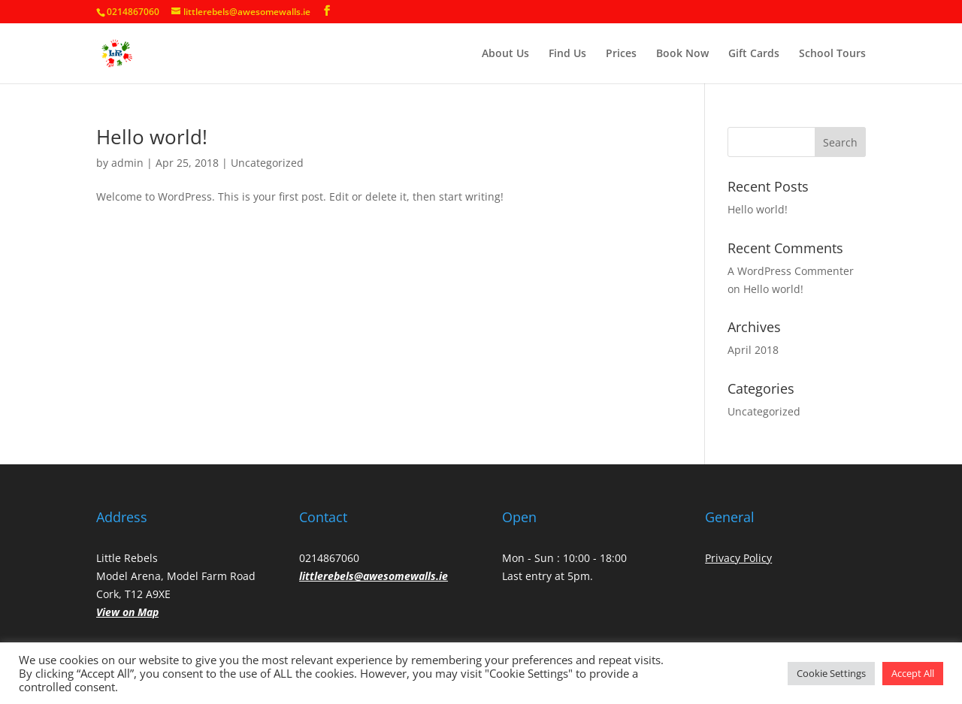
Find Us (567, 54)
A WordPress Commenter (791, 271)
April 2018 (753, 350)
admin (127, 163)
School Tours (832, 54)
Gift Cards (753, 54)
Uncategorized (267, 163)
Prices (621, 54)
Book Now (682, 54)
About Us (505, 54)
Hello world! (151, 136)
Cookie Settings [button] (831, 673)
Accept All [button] (912, 673)
